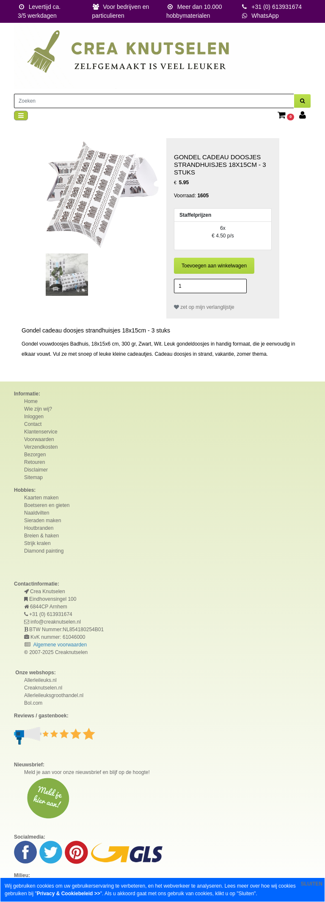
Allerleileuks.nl (40, 680)
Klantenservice (41, 432)
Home (31, 401)
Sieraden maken (42, 520)
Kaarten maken (41, 498)
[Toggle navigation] (21, 115)
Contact (32, 424)
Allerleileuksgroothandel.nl (53, 695)
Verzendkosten (41, 447)
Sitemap (33, 477)
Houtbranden (38, 528)
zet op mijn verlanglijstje (204, 307)
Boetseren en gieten (46, 505)
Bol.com (33, 703)
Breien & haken (41, 536)
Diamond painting (43, 551)
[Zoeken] (154, 101)
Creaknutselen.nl (43, 688)
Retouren (34, 462)
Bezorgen (35, 455)
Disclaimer (36, 470)
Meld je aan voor (43, 772)
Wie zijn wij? (38, 409)
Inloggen (34, 417)
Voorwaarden (39, 439)
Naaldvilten (36, 513)
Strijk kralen (37, 543)
